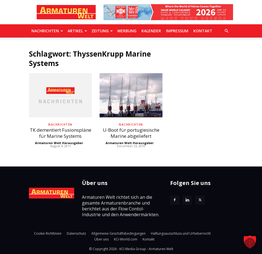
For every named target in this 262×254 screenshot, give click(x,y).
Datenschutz (76, 233)
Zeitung (102, 30)
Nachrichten (47, 30)
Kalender (151, 30)
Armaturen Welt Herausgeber (59, 143)
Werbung (127, 30)
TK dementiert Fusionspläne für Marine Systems (60, 133)
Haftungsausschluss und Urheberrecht (181, 233)
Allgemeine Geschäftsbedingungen (118, 233)
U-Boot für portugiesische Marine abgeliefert (131, 133)
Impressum (177, 30)
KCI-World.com (125, 239)
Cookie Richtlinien (48, 233)
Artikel (77, 30)
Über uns (101, 239)
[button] (226, 31)
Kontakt (202, 30)
